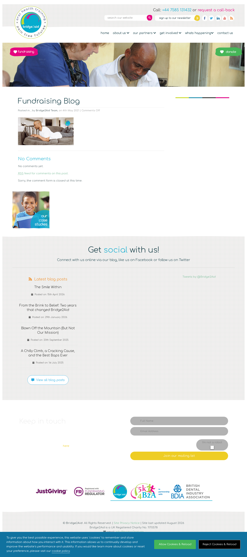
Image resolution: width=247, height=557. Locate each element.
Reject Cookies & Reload (219, 544)
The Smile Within (48, 287)
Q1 (30, 209)
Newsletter (177, 17)
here (66, 446)
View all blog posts (48, 380)
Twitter (211, 18)
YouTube (225, 18)
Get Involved (170, 33)
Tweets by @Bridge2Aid (199, 276)
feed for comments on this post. (43, 173)
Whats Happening (199, 33)
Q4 (177, 209)
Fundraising (24, 51)
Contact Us (225, 33)
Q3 (123, 209)
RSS (231, 18)
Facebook (205, 18)
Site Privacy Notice (127, 523)
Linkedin (218, 18)
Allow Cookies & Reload (175, 544)
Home (105, 33)
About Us (121, 33)
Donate (228, 51)
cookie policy (61, 551)
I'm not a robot (212, 442)
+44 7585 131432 (176, 10)
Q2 (69, 209)
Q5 (216, 209)
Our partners (144, 33)
